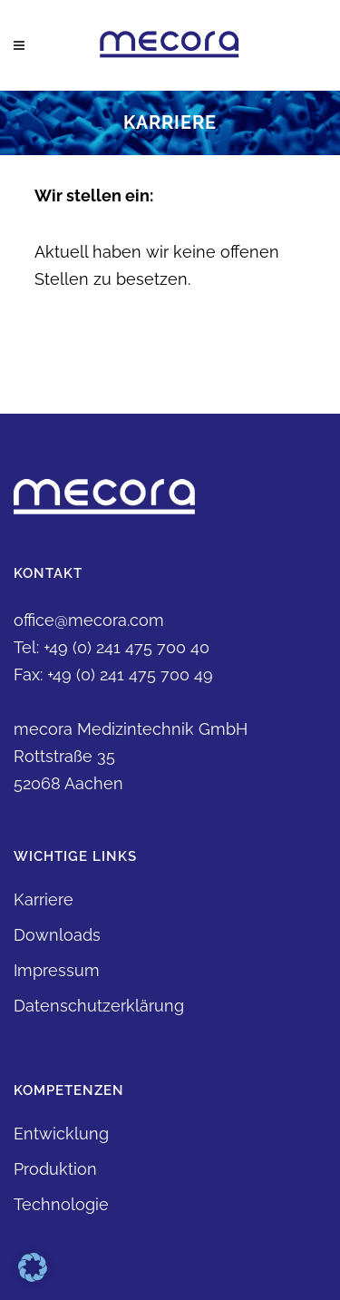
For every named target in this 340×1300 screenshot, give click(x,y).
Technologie (61, 1204)
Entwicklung (61, 1133)
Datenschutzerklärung (99, 1005)
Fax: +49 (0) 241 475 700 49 (113, 674)
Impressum (57, 970)
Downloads (57, 934)
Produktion (55, 1168)
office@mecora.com (89, 620)
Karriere (43, 899)
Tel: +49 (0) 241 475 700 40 (111, 647)
